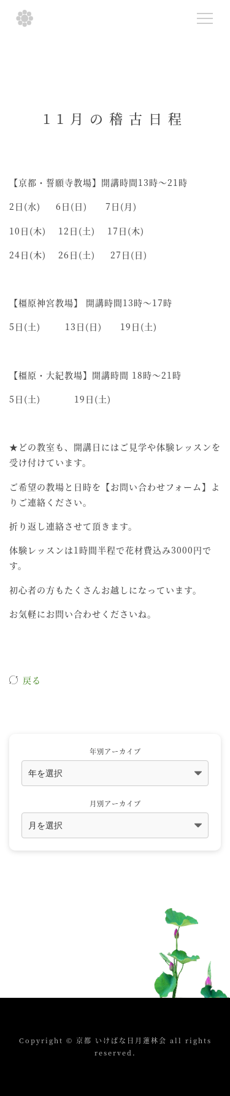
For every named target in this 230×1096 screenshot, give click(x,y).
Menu (207, 16)
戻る (32, 680)
